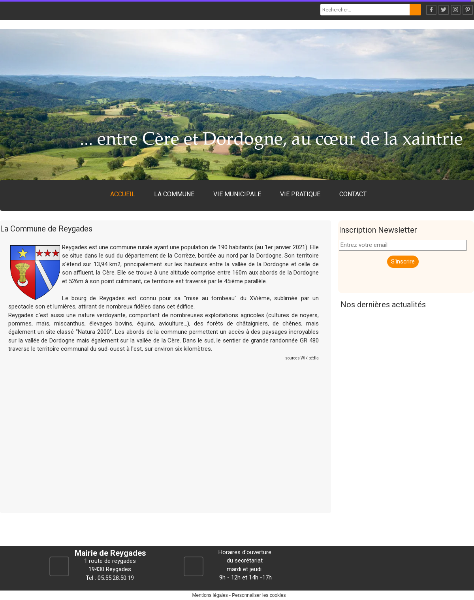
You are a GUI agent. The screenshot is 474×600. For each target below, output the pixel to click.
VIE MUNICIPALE (237, 194)
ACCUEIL (122, 194)
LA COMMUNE (174, 194)
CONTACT (353, 194)
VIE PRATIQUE (300, 194)
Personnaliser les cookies (259, 595)
